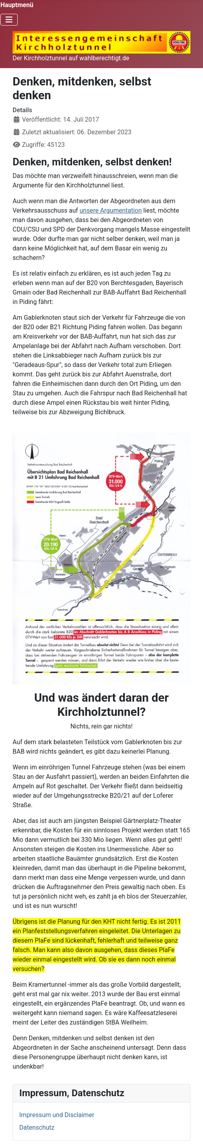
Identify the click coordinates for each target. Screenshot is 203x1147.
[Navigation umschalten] (9, 20)
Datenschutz (36, 1127)
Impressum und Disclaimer (56, 1115)
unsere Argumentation (110, 210)
